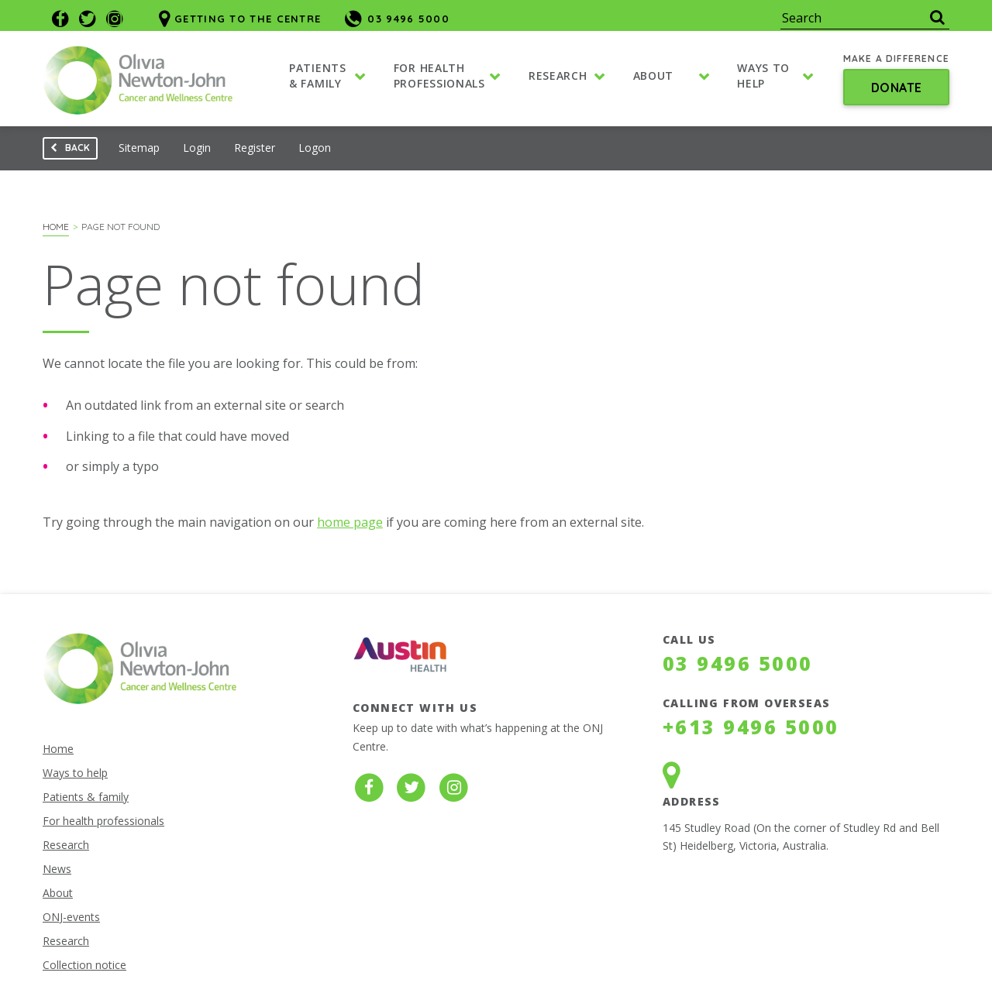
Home (56, 226)
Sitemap (139, 147)
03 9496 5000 (738, 663)
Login (197, 147)
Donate (896, 88)
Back (66, 151)
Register (254, 147)
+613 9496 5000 (751, 726)
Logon (314, 147)
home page (350, 522)
